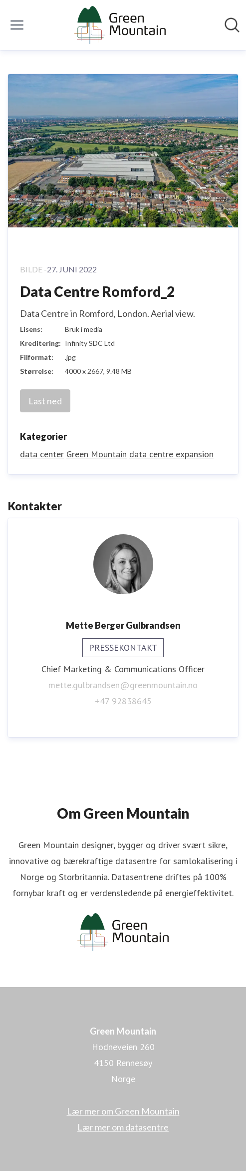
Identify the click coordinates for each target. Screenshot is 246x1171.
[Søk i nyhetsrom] (232, 25)
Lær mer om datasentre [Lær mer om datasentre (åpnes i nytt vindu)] (123, 1127)
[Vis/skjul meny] (17, 24)
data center (42, 454)
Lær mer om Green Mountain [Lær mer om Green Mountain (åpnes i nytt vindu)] (123, 1111)
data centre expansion (171, 454)
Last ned (45, 400)
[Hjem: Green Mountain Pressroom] (120, 25)
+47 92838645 (123, 701)
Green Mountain (96, 454)
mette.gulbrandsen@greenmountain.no (123, 685)
